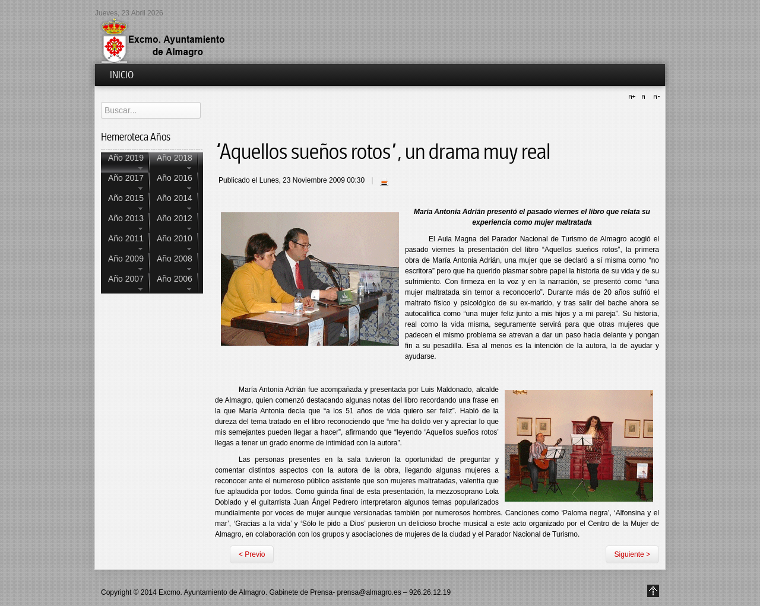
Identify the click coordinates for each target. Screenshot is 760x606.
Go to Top (653, 591)
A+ (633, 97)
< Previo (252, 554)
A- (655, 97)
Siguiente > (632, 554)
